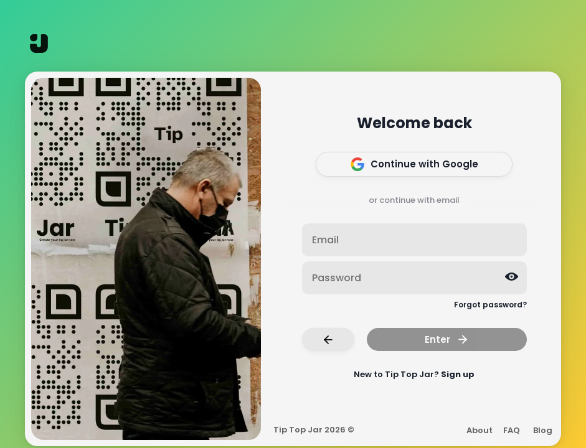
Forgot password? (490, 304)
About (479, 431)
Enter (447, 340)
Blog (542, 431)
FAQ (511, 431)
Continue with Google (414, 164)
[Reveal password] (511, 276)
